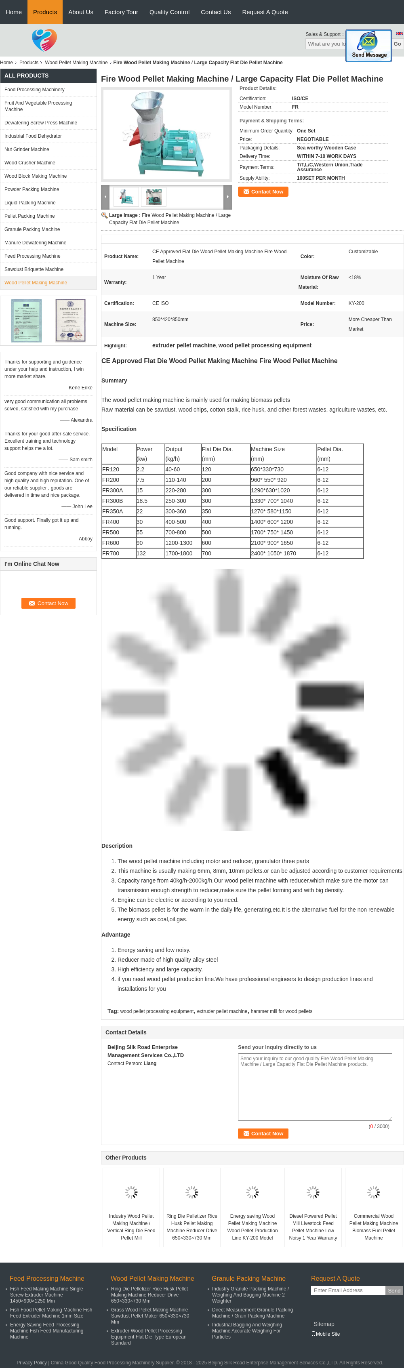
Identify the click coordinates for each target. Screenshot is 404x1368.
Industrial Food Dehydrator (33, 136)
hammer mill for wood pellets (282, 1011)
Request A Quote (265, 11)
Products (45, 11)
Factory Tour (121, 11)
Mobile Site (325, 1334)
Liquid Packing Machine (30, 203)
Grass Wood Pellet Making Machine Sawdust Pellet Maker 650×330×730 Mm (150, 1316)
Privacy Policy (32, 1363)
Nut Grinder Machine (26, 149)
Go (397, 44)
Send (394, 1291)
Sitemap (324, 1324)
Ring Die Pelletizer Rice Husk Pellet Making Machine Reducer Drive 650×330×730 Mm (191, 1227)
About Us (80, 11)
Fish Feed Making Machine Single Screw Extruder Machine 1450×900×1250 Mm (46, 1295)
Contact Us (216, 11)
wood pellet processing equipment (157, 1011)
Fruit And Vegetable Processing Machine (38, 106)
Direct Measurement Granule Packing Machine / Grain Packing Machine (252, 1313)
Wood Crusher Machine (29, 163)
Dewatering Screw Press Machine (40, 123)
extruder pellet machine (222, 1011)
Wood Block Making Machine (35, 176)
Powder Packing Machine (31, 189)
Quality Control (169, 11)
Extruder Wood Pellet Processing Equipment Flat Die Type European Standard (149, 1337)
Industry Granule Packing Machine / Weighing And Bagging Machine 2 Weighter (250, 1295)
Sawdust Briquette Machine (33, 269)
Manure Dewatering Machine (35, 243)
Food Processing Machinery (34, 89)
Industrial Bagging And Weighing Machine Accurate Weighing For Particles (247, 1331)
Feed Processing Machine (32, 256)
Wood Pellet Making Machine (76, 62)
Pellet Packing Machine (29, 216)
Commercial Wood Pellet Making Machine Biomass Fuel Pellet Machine (373, 1227)
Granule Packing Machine (32, 229)
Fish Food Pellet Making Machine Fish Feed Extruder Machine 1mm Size (51, 1313)
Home (14, 11)
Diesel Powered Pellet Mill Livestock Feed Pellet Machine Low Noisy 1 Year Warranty (313, 1227)
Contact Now (267, 192)
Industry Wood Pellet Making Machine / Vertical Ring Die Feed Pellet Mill (131, 1227)
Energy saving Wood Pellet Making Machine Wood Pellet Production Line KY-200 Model (252, 1227)
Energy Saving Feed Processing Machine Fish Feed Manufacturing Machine (46, 1331)
